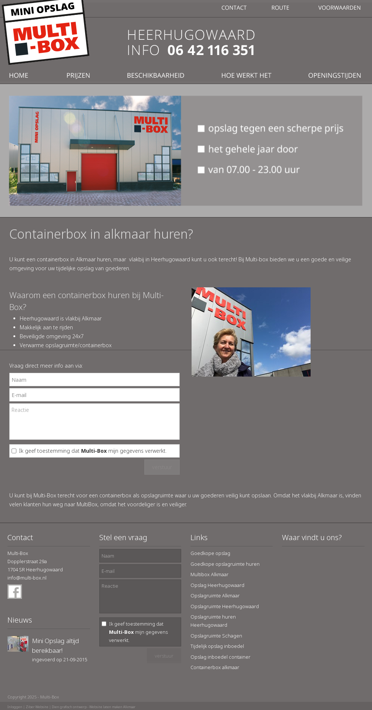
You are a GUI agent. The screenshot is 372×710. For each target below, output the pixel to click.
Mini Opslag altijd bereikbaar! (55, 645)
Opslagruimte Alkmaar (215, 595)
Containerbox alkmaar (214, 667)
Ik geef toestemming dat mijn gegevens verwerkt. (93, 450)
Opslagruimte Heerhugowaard (224, 606)
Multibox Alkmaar (209, 574)
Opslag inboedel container (220, 656)
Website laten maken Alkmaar (112, 706)
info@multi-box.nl (26, 577)
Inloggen (14, 706)
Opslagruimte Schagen (216, 635)
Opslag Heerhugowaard (217, 585)
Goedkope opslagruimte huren (225, 564)
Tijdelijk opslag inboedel (217, 646)
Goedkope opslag (210, 553)
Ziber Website (37, 706)
